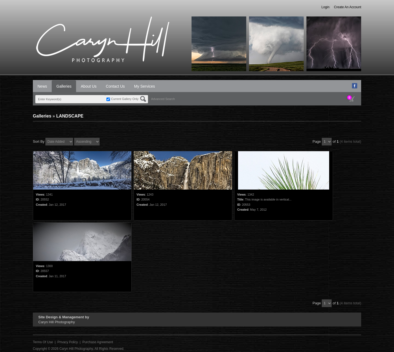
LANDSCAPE (69, 116)
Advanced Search (163, 99)
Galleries (63, 86)
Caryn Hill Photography (76, 349)
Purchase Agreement (97, 342)
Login (325, 7)
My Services (144, 86)
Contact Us (115, 86)
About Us (89, 86)
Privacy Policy (67, 342)
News (42, 86)
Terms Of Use (43, 342)
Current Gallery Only (124, 99)
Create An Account (347, 7)
